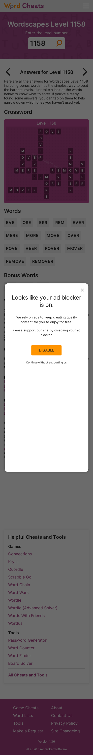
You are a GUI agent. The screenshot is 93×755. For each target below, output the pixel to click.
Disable (46, 350)
